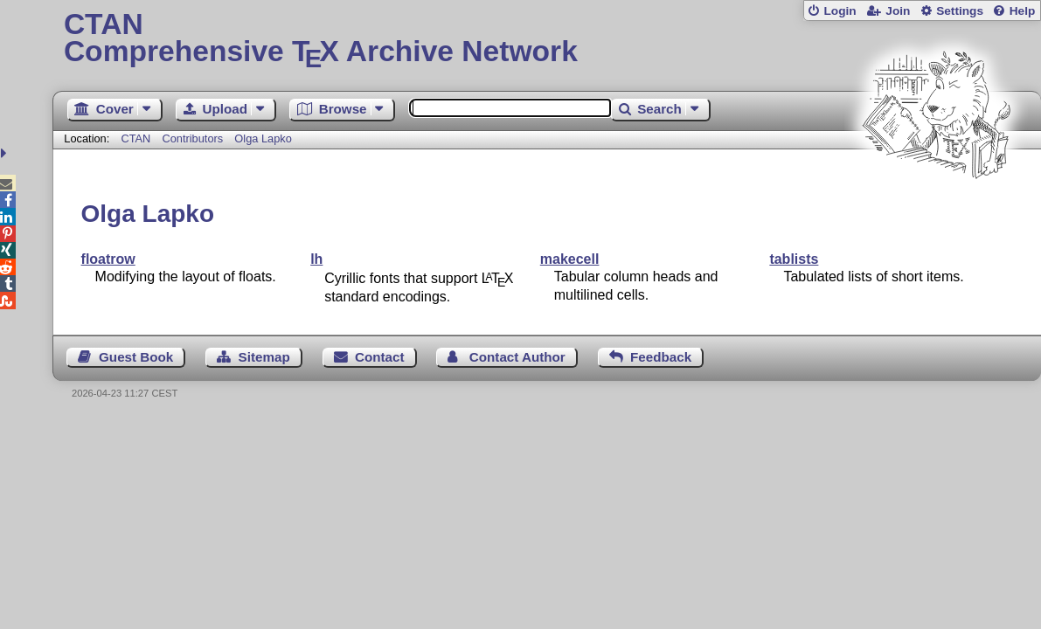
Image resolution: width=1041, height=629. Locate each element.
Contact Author (517, 356)
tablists (793, 259)
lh (316, 259)
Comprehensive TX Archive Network (547, 39)
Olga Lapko (262, 138)
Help (1023, 10)
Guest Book (136, 356)
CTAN (135, 138)
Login (839, 10)
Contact (380, 356)
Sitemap (264, 356)
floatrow (108, 259)
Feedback (660, 356)
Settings (959, 10)
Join (897, 10)
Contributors (192, 138)
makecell (570, 259)
